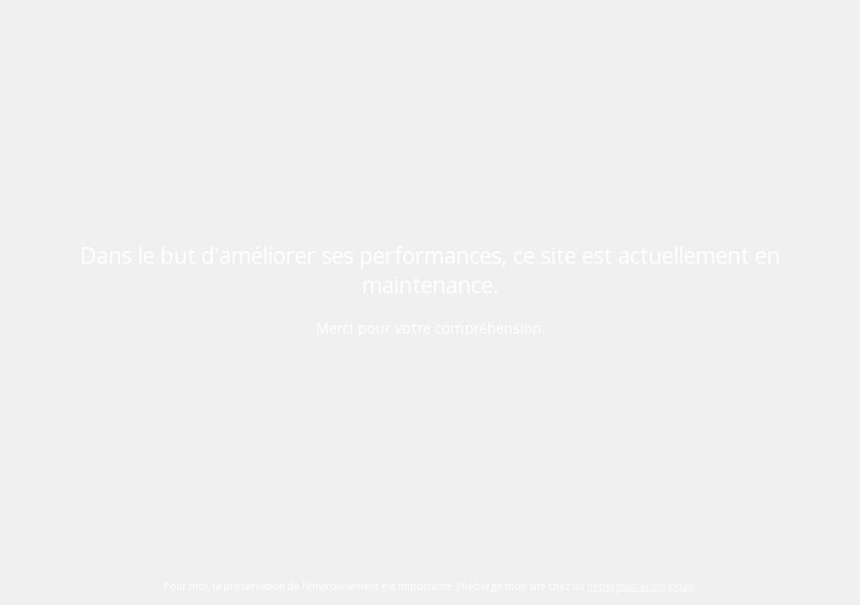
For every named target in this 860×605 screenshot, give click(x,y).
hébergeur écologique (640, 586)
